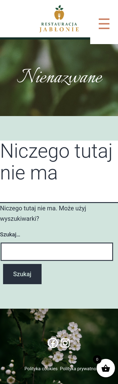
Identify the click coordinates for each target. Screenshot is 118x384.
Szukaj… (10, 234)
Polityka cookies (41, 368)
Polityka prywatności (81, 368)
